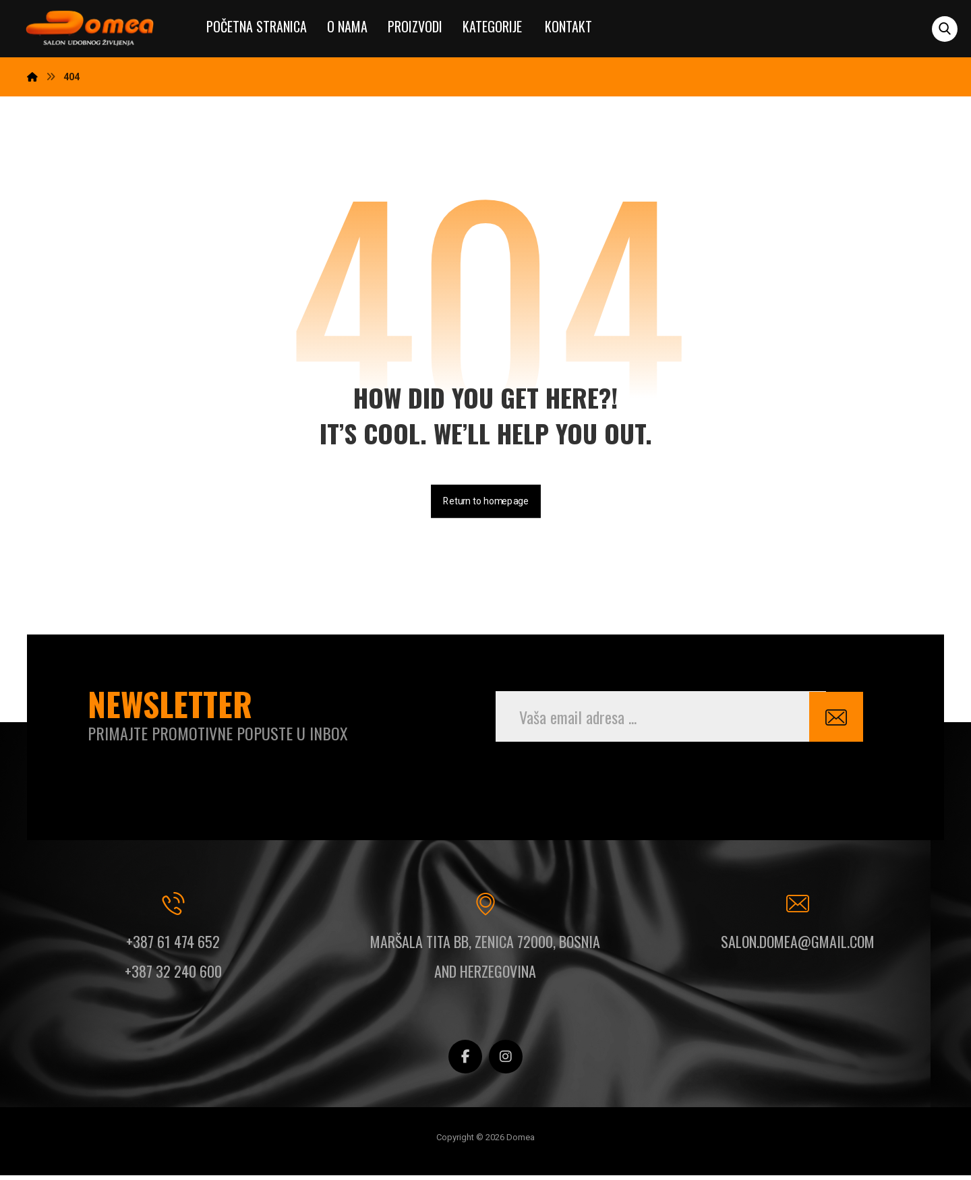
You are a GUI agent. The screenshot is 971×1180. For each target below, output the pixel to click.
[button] (945, 29)
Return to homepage (486, 503)
